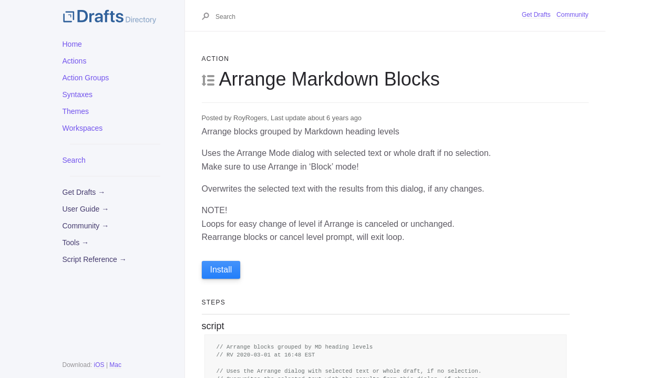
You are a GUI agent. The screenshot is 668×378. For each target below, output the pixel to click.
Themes (76, 111)
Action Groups (86, 78)
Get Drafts (536, 14)
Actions (75, 61)
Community (573, 14)
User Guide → (86, 209)
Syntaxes (78, 94)
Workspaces (83, 128)
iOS (99, 365)
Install (221, 269)
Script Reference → (95, 259)
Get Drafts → (84, 192)
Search (74, 160)
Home (72, 44)
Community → (86, 226)
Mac (115, 365)
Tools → (76, 242)
